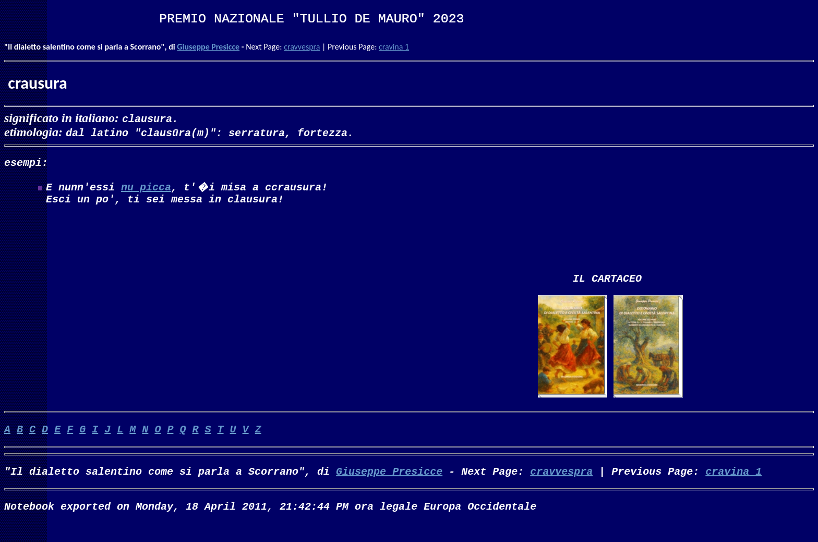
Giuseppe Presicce (208, 47)
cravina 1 (394, 47)
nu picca (146, 189)
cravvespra (302, 47)
